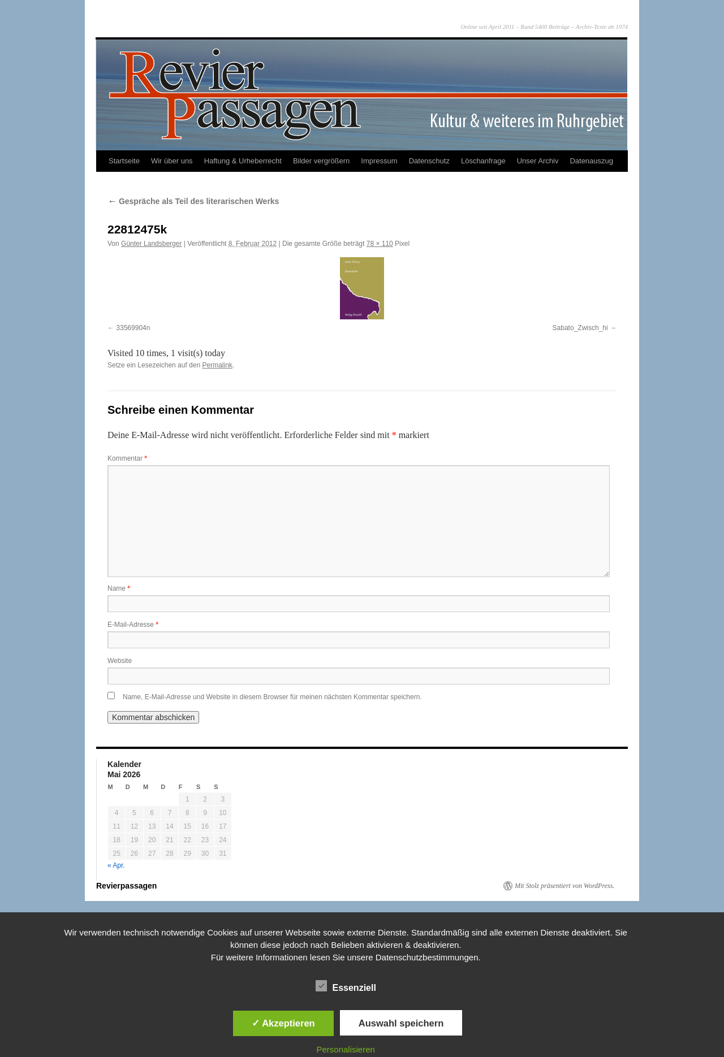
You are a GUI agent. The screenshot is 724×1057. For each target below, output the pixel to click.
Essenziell (346, 986)
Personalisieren (346, 1049)
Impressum (379, 161)
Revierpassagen (126, 885)
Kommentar (127, 458)
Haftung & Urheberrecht (243, 161)
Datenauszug (591, 161)
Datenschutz (429, 161)
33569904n (133, 328)
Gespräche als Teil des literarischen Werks (193, 201)
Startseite (124, 161)
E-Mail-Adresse (132, 625)
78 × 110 (380, 244)
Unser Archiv (538, 161)
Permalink (217, 365)
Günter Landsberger (151, 244)
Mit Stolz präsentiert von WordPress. (564, 886)
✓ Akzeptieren (283, 1023)
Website (119, 661)
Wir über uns (172, 161)
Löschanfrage (483, 161)
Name (118, 588)
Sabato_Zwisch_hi (580, 328)
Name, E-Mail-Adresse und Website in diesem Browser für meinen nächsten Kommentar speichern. (272, 697)
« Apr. (116, 865)
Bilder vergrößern (321, 161)
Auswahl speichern (401, 1023)
